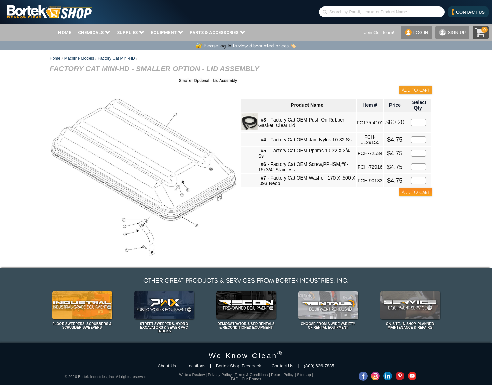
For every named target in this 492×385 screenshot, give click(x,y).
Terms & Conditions (251, 375)
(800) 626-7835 (319, 365)
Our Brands (251, 379)
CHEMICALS (94, 32)
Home (55, 58)
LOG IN (416, 32)
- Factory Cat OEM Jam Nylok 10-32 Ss (306, 139)
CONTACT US (468, 12)
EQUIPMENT (167, 32)
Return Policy (282, 375)
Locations (196, 365)
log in (225, 46)
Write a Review (192, 375)
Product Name (307, 105)
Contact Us (282, 365)
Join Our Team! (379, 32)
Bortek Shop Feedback (238, 365)
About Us (167, 365)
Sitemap (304, 375)
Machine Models (79, 58)
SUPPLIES (130, 32)
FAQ (234, 379)
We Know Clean (246, 355)
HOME (64, 32)
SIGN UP (452, 32)
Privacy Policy (220, 375)
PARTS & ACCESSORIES (217, 32)
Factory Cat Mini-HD (116, 58)
